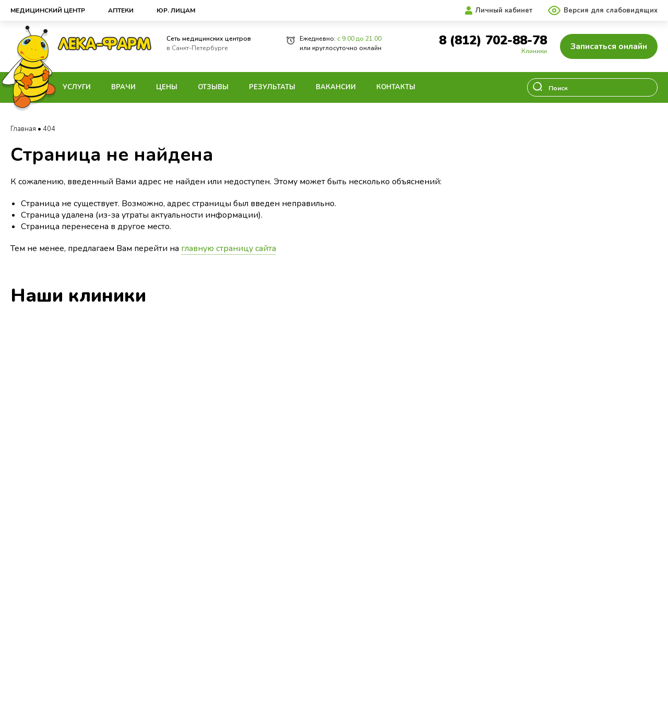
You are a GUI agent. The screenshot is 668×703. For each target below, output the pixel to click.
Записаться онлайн (608, 46)
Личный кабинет (503, 10)
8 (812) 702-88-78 (493, 40)
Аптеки (121, 10)
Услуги (77, 87)
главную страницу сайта (228, 248)
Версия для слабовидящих (611, 10)
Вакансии (336, 87)
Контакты (395, 87)
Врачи (123, 87)
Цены (166, 87)
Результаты (272, 87)
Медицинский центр (47, 10)
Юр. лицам (176, 10)
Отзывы (213, 87)
